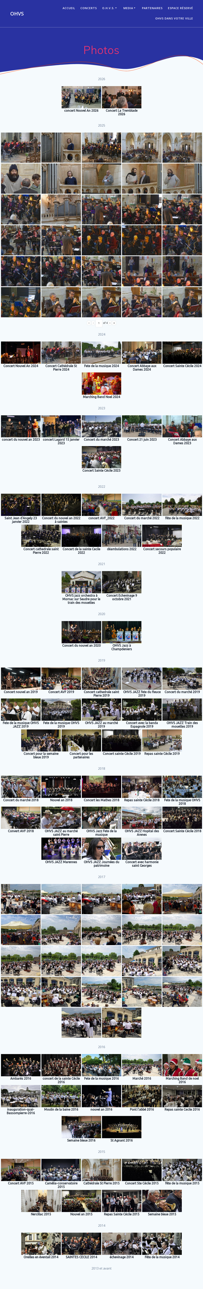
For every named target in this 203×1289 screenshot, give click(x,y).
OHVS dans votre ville (174, 18)
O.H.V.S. (108, 8)
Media (128, 8)
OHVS (17, 13)
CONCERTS (88, 8)
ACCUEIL (69, 8)
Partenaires (152, 8)
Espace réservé (180, 8)
